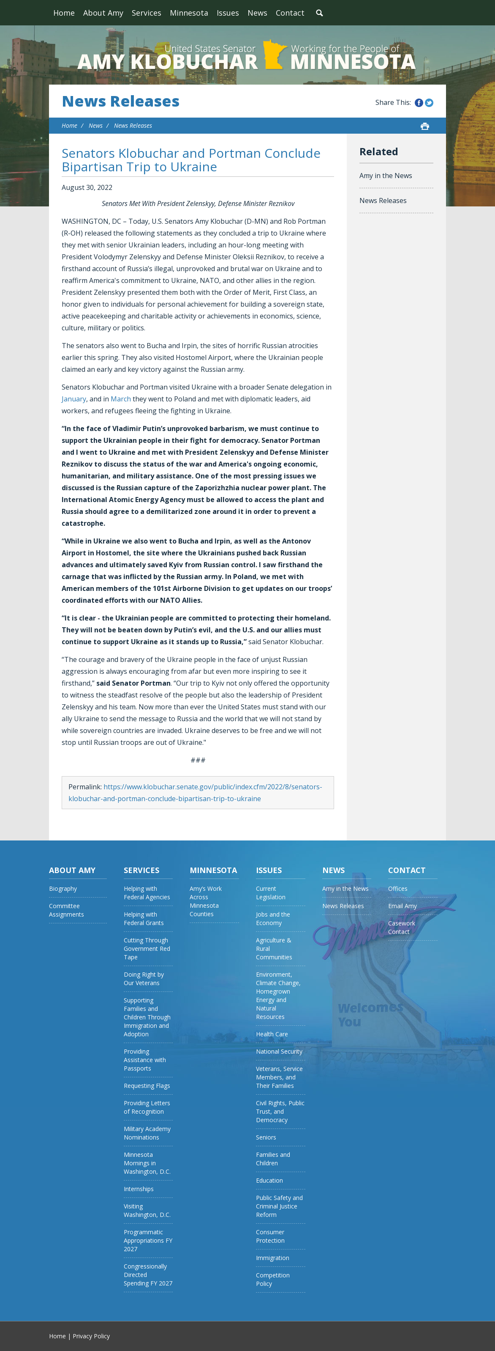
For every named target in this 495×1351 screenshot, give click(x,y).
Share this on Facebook (419, 103)
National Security (279, 1051)
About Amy (103, 13)
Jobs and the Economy (273, 918)
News (257, 13)
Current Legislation (271, 892)
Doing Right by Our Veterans (144, 978)
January (74, 399)
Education (269, 1180)
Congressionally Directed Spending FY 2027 (148, 1274)
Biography (63, 888)
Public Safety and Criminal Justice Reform (279, 1206)
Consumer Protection (270, 1236)
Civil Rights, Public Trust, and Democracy (280, 1111)
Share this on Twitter (429, 103)
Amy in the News (385, 175)
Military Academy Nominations (147, 1133)
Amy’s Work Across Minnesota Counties (206, 901)
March (121, 399)
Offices (398, 888)
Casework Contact (401, 927)
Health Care (272, 1034)
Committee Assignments (66, 910)
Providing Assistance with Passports (145, 1059)
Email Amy (402, 906)
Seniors (266, 1137)
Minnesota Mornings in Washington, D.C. (147, 1163)
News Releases (121, 101)
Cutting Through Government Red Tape (147, 948)
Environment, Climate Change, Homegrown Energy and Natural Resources (278, 995)
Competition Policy (273, 1279)
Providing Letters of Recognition (147, 1107)
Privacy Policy (91, 1336)
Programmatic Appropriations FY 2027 (148, 1240)
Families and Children (273, 1159)
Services (146, 13)
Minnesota (189, 13)
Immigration (272, 1258)
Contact (290, 13)
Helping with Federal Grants (144, 918)
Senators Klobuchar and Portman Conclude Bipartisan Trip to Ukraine (191, 159)
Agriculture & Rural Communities (274, 948)
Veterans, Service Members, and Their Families (279, 1077)
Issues (228, 13)
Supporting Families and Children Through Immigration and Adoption (147, 1017)
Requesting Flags (147, 1086)
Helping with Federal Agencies (147, 892)
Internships (139, 1189)
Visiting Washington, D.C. (147, 1210)
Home (64, 13)
